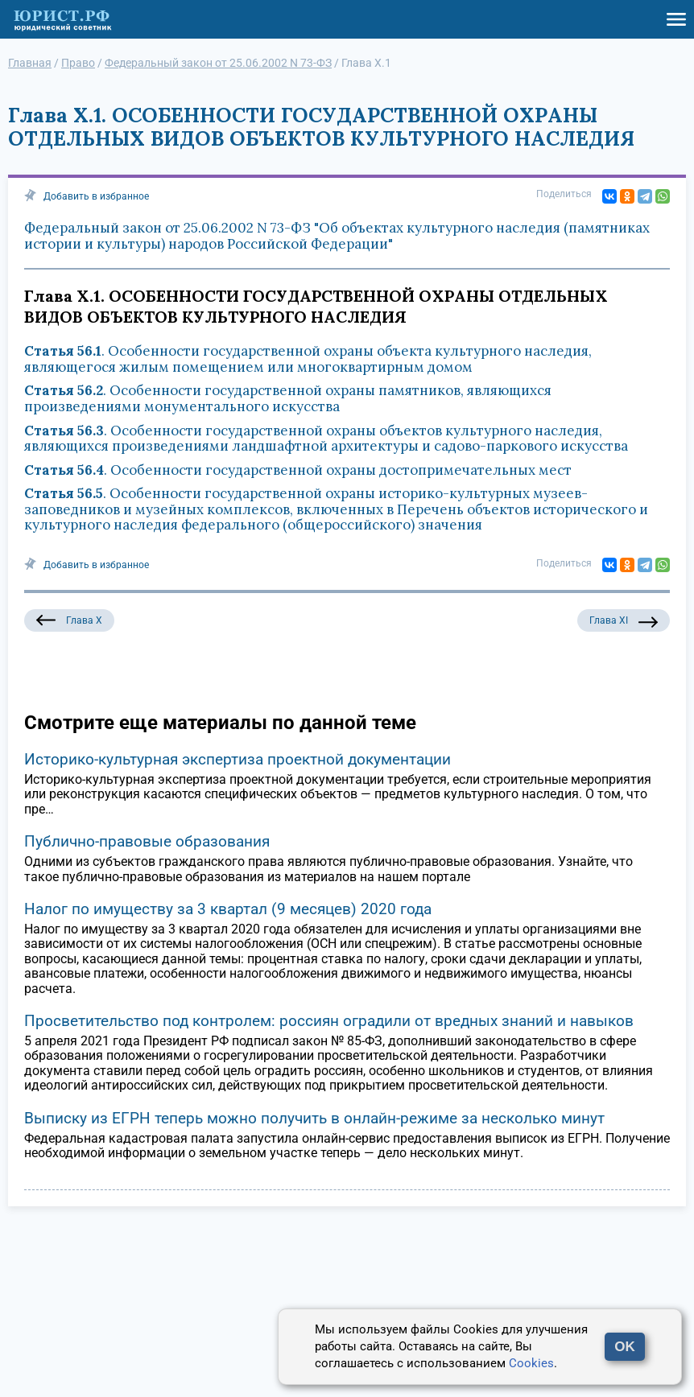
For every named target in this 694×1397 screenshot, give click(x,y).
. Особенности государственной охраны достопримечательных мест (298, 470)
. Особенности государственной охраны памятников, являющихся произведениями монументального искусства (287, 398)
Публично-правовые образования (147, 841)
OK (624, 1346)
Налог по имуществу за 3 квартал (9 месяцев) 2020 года (228, 909)
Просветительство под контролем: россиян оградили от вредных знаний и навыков (329, 1021)
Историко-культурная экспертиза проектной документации (237, 759)
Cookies (531, 1363)
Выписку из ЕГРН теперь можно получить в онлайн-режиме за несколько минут (314, 1118)
